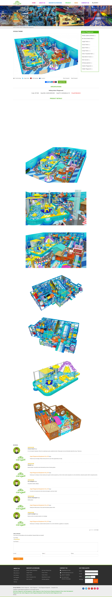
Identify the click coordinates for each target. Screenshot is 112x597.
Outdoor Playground (87, 66)
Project (68, 2)
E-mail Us (43, 78)
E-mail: (14, 553)
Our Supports (16, 577)
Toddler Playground (87, 68)
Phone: (72, 553)
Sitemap (15, 581)
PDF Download (35, 78)
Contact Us (85, 2)
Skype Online (26, 78)
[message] (89, 581)
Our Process (16, 575)
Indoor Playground (55, 2)
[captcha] (93, 577)
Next (97, 529)
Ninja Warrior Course (87, 56)
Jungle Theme (86, 41)
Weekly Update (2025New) (89, 35)
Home (34, 2)
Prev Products (66, 78)
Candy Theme (86, 50)
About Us (42, 2)
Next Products (74, 78)
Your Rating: (15, 537)
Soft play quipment (87, 62)
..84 (95, 529)
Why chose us (16, 572)
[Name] (91, 571)
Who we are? (16, 570)
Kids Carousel (86, 59)
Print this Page (18, 78)
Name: (43, 553)
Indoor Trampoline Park (88, 53)
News (76, 2)
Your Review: (16, 541)
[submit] (95, 581)
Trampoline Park (54, 587)
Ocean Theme (86, 44)
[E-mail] (91, 574)
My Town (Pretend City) (88, 38)
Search (96, 2)
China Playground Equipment (44, 587)
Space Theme (86, 47)
